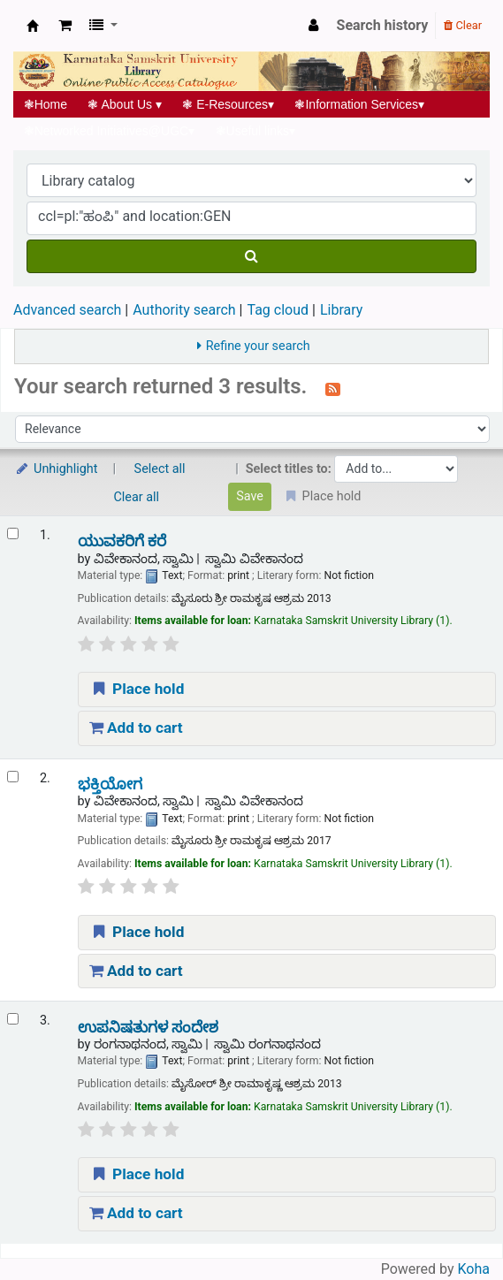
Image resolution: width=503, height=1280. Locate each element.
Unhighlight (56, 468)
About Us (125, 104)
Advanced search (67, 309)
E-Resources (228, 104)
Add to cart (136, 727)
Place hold (137, 688)
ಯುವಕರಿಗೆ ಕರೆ (122, 541)
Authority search (184, 309)
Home (45, 104)
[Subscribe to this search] (333, 388)
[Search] (251, 256)
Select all (160, 468)
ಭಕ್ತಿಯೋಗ (110, 784)
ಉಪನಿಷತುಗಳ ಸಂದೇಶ (148, 1027)
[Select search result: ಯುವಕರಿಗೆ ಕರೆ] (13, 533)
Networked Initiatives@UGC (109, 131)
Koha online (33, 25)
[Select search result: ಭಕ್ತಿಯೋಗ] (13, 776)
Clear (463, 25)
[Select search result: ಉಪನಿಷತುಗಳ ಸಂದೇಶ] (13, 1019)
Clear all (137, 497)
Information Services (360, 104)
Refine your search (258, 346)
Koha (474, 1269)
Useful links (255, 131)
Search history (383, 25)
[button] (65, 25)
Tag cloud (278, 309)
